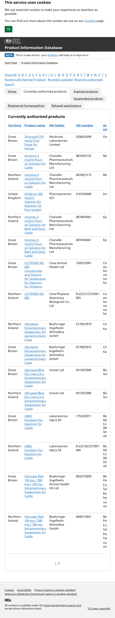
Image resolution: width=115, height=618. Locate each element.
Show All (11, 75)
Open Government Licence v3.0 (62, 605)
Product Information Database (33, 47)
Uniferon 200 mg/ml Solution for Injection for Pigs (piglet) (33, 202)
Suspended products (88, 99)
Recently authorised (88, 80)
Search (9, 84)
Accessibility (24, 590)
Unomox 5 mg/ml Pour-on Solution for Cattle (35, 162)
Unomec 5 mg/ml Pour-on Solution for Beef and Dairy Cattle (35, 225)
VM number (84, 125)
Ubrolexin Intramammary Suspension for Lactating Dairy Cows (35, 332)
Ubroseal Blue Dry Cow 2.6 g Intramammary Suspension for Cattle (35, 378)
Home (12, 91)
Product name (34, 125)
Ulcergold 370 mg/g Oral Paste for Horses (34, 143)
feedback (53, 55)
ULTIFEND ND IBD (34, 296)
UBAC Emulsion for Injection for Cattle (33, 422)
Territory (14, 125)
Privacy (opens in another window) (55, 590)
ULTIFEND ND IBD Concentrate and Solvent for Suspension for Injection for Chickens (35, 275)
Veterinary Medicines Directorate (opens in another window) (41, 594)
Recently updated (60, 80)
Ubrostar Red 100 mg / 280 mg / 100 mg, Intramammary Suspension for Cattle (35, 486)
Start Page (11, 62)
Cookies (90, 21)
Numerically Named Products (25, 80)
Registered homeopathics (26, 106)
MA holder (57, 125)
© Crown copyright (99, 608)
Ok (9, 29)
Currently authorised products (45, 91)
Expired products (86, 91)
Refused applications (66, 106)
